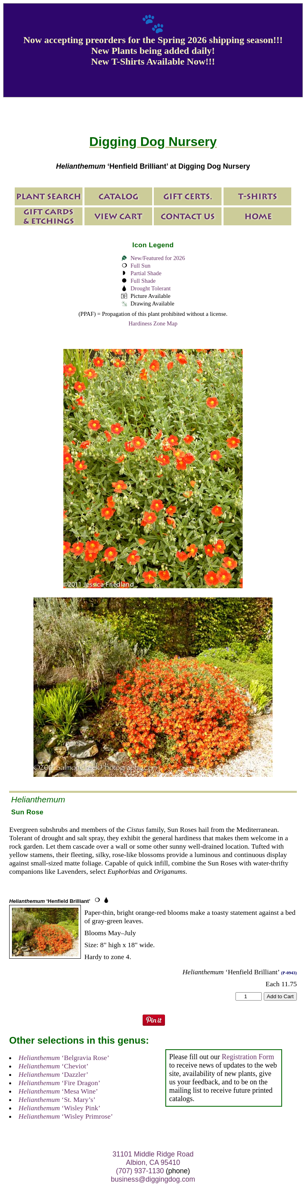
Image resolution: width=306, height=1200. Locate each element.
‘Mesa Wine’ (58, 1091)
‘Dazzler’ (53, 1074)
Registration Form (248, 1057)
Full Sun (140, 265)
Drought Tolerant (150, 288)
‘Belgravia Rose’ (64, 1058)
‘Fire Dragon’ (59, 1083)
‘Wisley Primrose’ (66, 1116)
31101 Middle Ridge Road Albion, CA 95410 (152, 1158)
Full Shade (142, 281)
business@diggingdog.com (153, 1179)
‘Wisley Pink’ (60, 1108)
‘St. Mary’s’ (57, 1099)
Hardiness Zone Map (153, 323)
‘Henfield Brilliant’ (49, 901)
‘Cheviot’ (53, 1066)
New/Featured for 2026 (157, 258)
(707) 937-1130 (140, 1171)
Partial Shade (145, 273)
